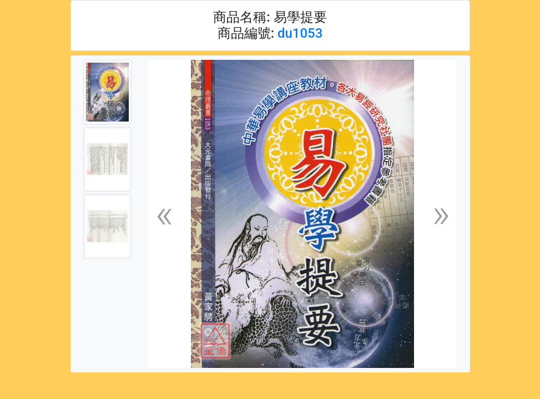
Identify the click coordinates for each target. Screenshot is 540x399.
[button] (164, 214)
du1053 (299, 33)
